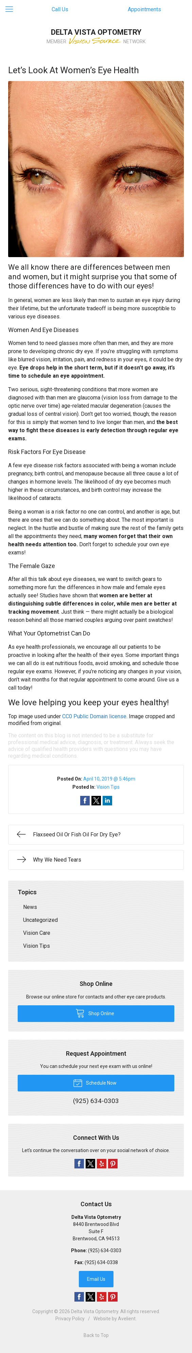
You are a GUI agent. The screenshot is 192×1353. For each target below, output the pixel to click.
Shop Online (94, 1013)
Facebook (79, 1163)
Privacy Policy (70, 1318)
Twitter (90, 1163)
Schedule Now (95, 1082)
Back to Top (96, 1335)
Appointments (144, 9)
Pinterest (113, 1163)
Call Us (60, 9)
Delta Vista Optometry (94, 1311)
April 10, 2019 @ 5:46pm (109, 779)
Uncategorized (40, 920)
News (30, 907)
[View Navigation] (11, 9)
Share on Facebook (85, 800)
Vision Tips (108, 787)
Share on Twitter (96, 800)
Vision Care (36, 933)
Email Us (96, 1279)
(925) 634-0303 (104, 1250)
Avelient (127, 1318)
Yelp (101, 1163)
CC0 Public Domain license (94, 716)
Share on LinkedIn (107, 800)
